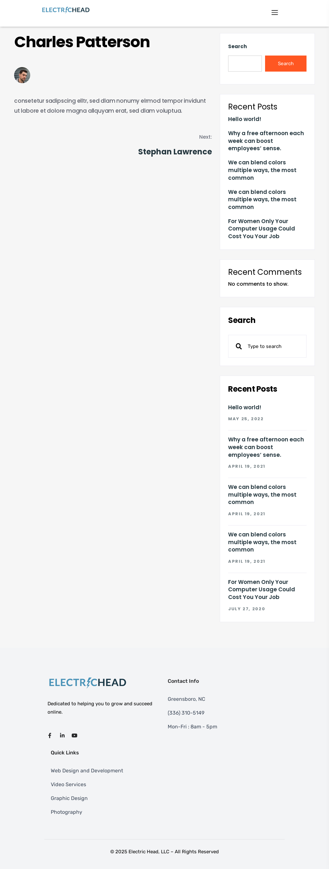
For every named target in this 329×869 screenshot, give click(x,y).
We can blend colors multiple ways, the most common (262, 170)
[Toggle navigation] (274, 11)
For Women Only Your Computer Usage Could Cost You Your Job (261, 229)
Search (237, 46)
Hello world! (244, 119)
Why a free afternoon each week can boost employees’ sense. (266, 141)
